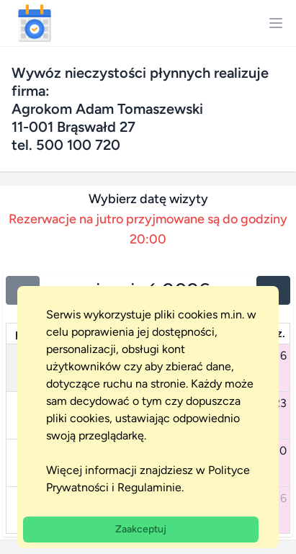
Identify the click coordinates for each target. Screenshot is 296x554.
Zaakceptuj (140, 529)
